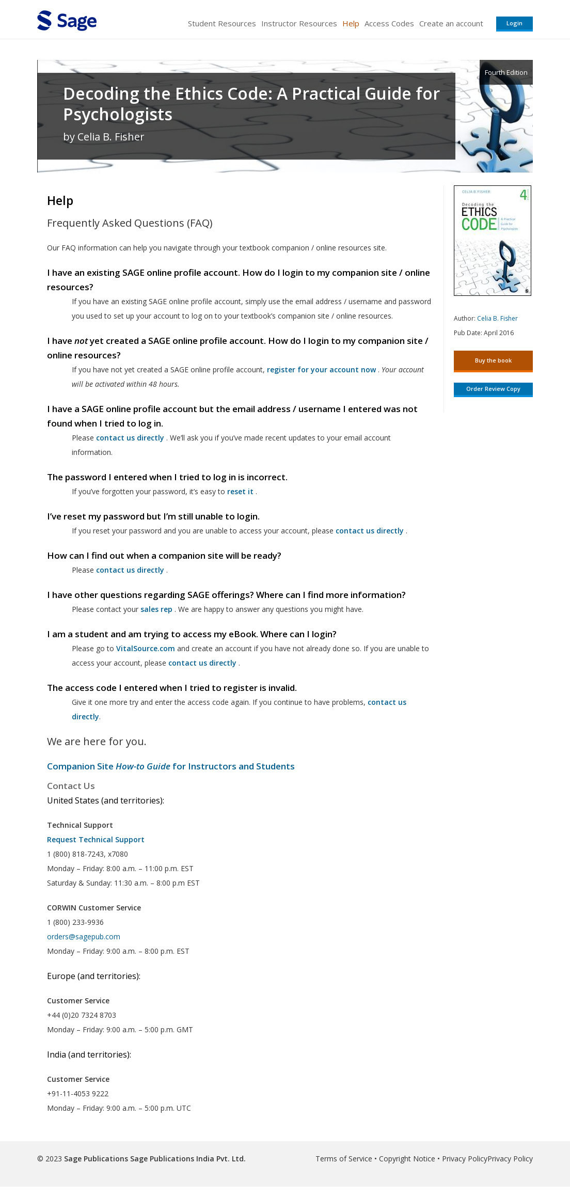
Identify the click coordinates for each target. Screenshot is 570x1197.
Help (350, 23)
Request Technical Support (96, 839)
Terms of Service (343, 1158)
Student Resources (222, 23)
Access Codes (389, 23)
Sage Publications (96, 1158)
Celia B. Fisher (497, 318)
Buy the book (493, 360)
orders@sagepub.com (83, 936)
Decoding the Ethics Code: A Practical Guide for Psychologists (251, 103)
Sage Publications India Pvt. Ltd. (187, 1158)
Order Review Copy (493, 388)
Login (514, 23)
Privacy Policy (464, 1158)
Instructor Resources (299, 23)
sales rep (156, 609)
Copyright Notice (407, 1158)
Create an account (451, 23)
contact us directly (202, 663)
